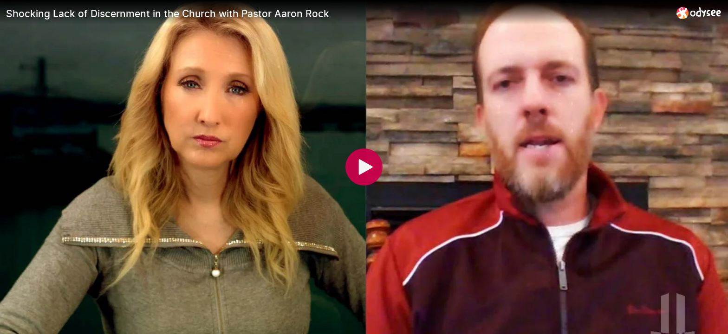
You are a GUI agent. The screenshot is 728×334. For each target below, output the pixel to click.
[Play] (364, 167)
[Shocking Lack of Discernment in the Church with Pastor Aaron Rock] (337, 13)
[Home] (699, 13)
